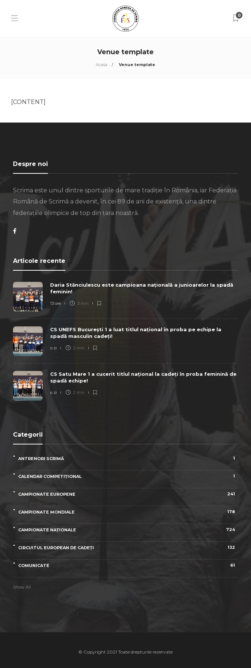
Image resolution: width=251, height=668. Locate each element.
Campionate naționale (128, 529)
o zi (53, 348)
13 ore (55, 303)
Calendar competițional (128, 476)
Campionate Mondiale (128, 512)
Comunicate (128, 565)
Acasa (101, 64)
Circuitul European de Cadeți (128, 547)
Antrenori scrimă (128, 458)
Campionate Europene (128, 494)
